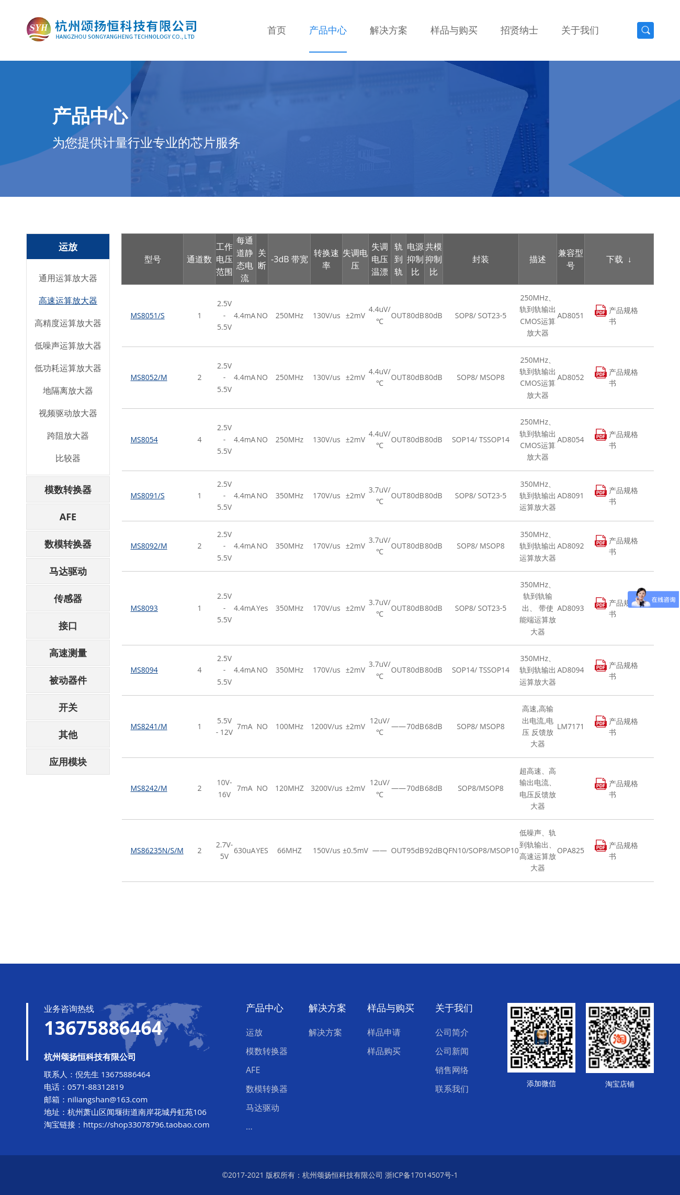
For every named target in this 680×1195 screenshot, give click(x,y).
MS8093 (144, 608)
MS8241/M (149, 726)
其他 (68, 734)
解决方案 (388, 30)
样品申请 (384, 1032)
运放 (68, 246)
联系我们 (452, 1089)
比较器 (68, 458)
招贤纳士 (519, 30)
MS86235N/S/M (157, 850)
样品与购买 (454, 30)
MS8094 (144, 670)
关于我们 (580, 30)
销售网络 (452, 1070)
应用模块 (68, 761)
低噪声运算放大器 (68, 345)
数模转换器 (68, 544)
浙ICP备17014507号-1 (421, 1175)
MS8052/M (149, 377)
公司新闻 (452, 1051)
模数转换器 (68, 489)
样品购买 (384, 1051)
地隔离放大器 (68, 390)
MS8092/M (149, 546)
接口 (68, 625)
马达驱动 (68, 571)
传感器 (68, 598)
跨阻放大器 (68, 435)
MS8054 (144, 439)
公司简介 (452, 1032)
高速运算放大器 (68, 300)
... (249, 1126)
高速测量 (68, 652)
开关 (68, 707)
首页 (276, 30)
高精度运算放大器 (68, 323)
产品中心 (328, 30)
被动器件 (68, 680)
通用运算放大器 (68, 278)
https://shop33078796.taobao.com (146, 1124)
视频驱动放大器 (68, 413)
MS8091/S (148, 495)
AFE (68, 516)
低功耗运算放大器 (68, 368)
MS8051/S (148, 315)
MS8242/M (149, 788)
